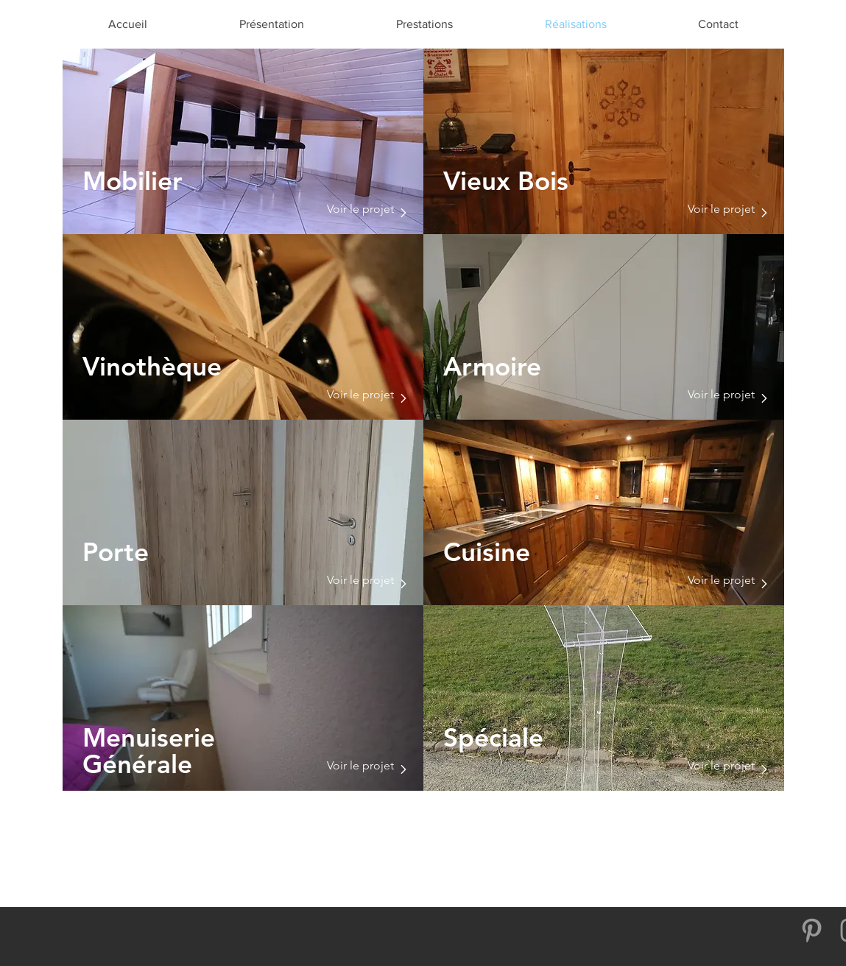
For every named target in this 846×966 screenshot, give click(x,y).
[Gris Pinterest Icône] (812, 930)
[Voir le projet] (359, 209)
